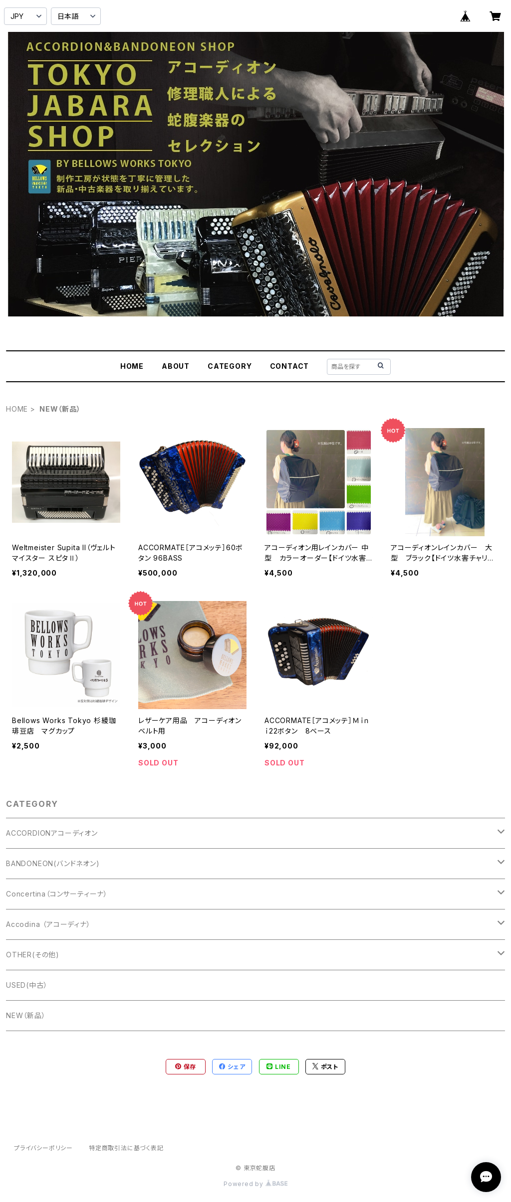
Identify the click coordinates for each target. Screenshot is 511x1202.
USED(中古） (26, 985)
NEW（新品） (26, 1015)
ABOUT (176, 366)
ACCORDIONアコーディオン (52, 833)
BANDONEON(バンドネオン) (53, 863)
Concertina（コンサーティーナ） (57, 894)
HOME (132, 366)
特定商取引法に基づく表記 (126, 1148)
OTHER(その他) (32, 954)
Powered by (255, 1184)
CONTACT (289, 366)
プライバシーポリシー (43, 1148)
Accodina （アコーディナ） (48, 924)
